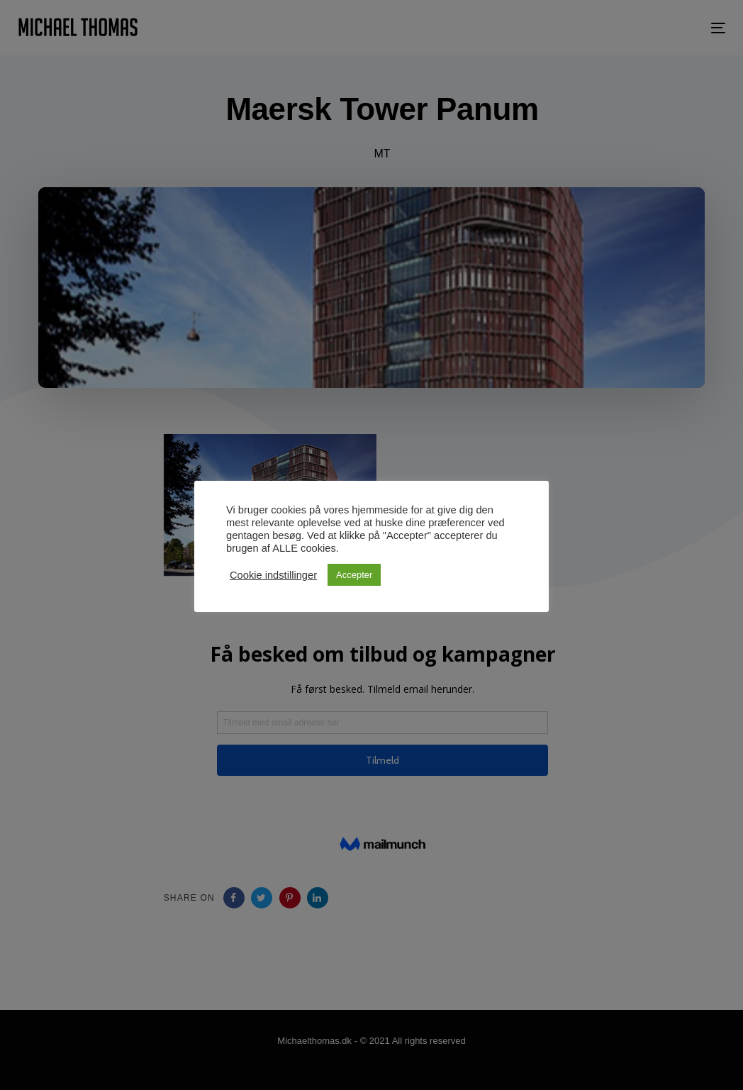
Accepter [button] (354, 574)
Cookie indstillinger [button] (273, 575)
